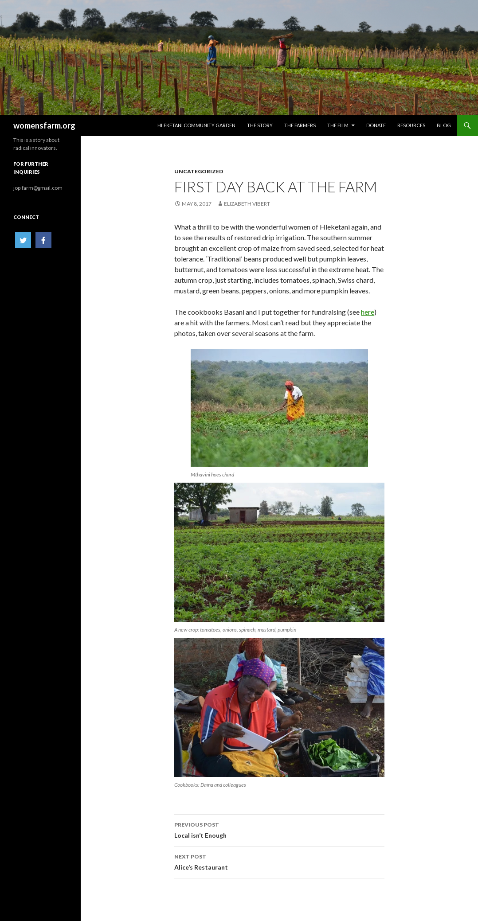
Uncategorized (198, 171)
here (367, 312)
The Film (338, 125)
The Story (260, 125)
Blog (444, 125)
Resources (411, 125)
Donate (376, 125)
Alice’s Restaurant (279, 861)
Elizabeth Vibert (247, 203)
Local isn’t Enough (279, 829)
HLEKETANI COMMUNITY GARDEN (196, 125)
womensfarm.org (44, 125)
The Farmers (300, 125)
